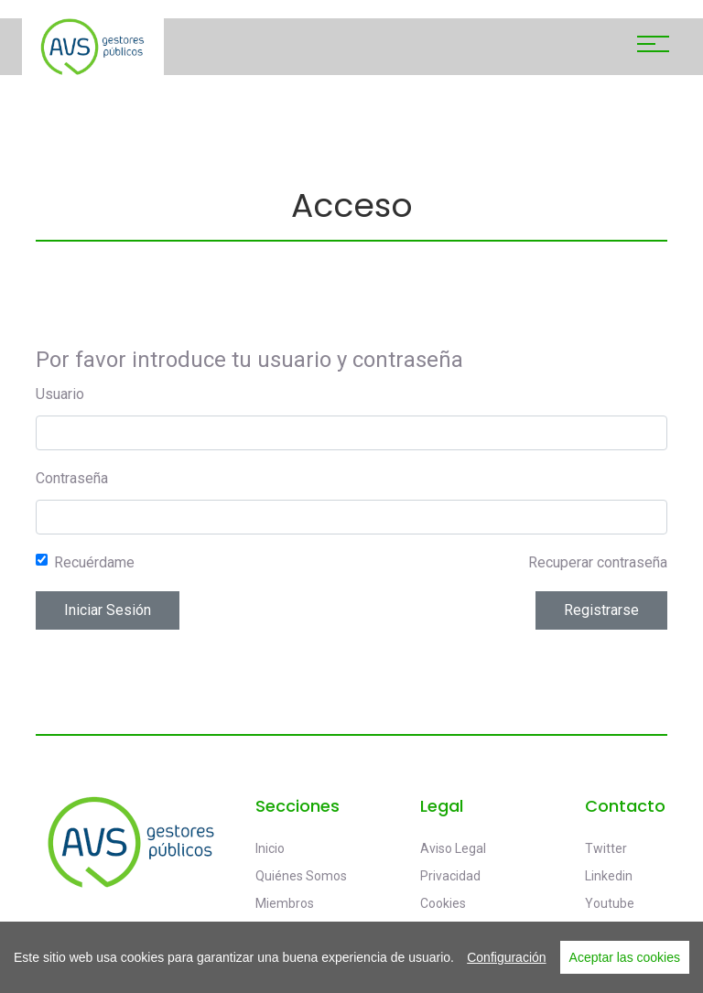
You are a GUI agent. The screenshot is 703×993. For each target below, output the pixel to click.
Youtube (609, 903)
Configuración (506, 957)
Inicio (270, 848)
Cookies (443, 903)
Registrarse (601, 610)
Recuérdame (94, 562)
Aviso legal (453, 848)
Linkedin (609, 876)
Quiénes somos (301, 876)
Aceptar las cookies (624, 957)
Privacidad (450, 876)
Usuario (60, 394)
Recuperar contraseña (597, 562)
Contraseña (72, 478)
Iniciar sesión (107, 610)
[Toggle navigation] (653, 46)
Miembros (284, 903)
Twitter (606, 848)
